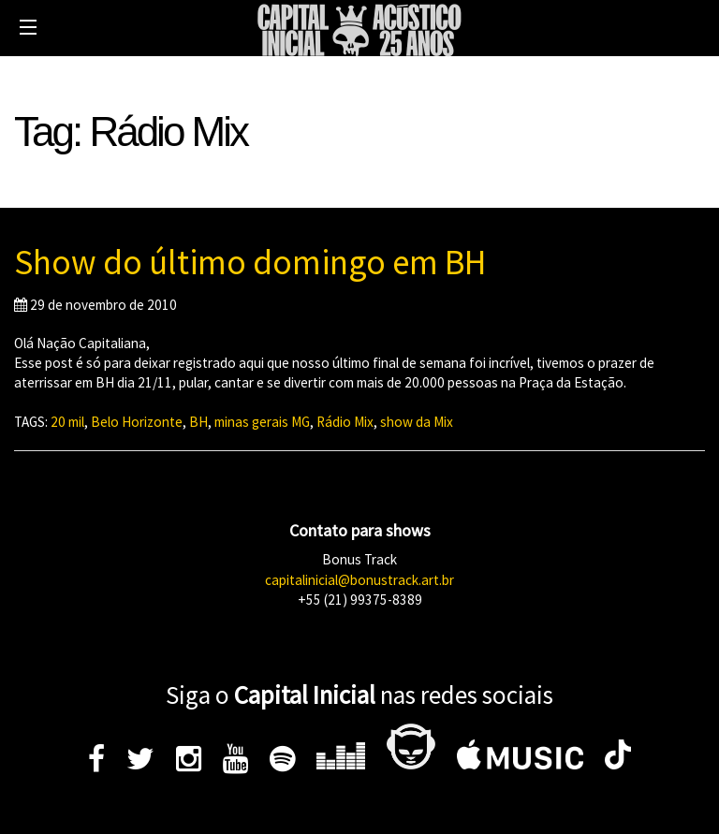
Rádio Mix (345, 422)
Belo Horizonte (137, 422)
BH (198, 422)
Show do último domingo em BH (250, 262)
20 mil (67, 422)
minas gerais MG (262, 422)
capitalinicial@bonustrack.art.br (359, 580)
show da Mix (416, 422)
